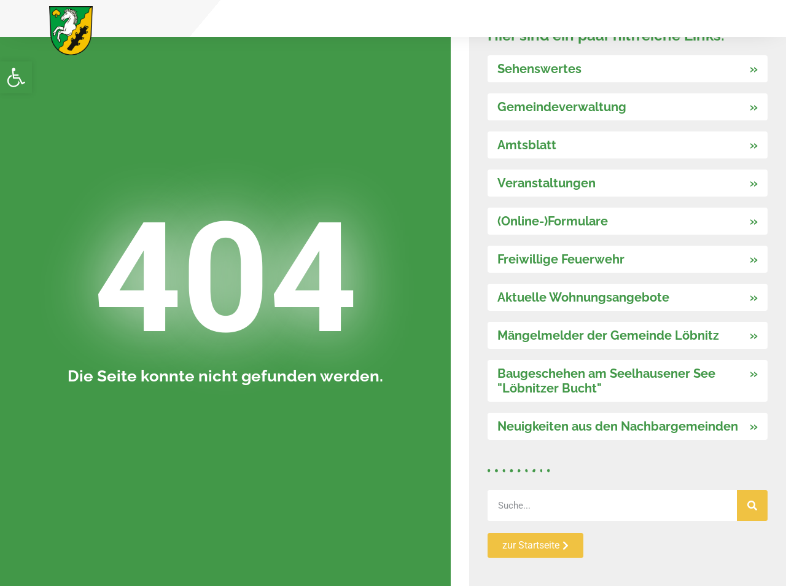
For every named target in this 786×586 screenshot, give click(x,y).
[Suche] (752, 505)
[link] (16, 77)
